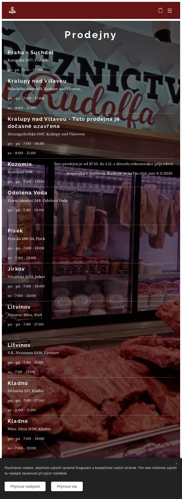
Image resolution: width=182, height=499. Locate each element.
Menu (170, 10)
